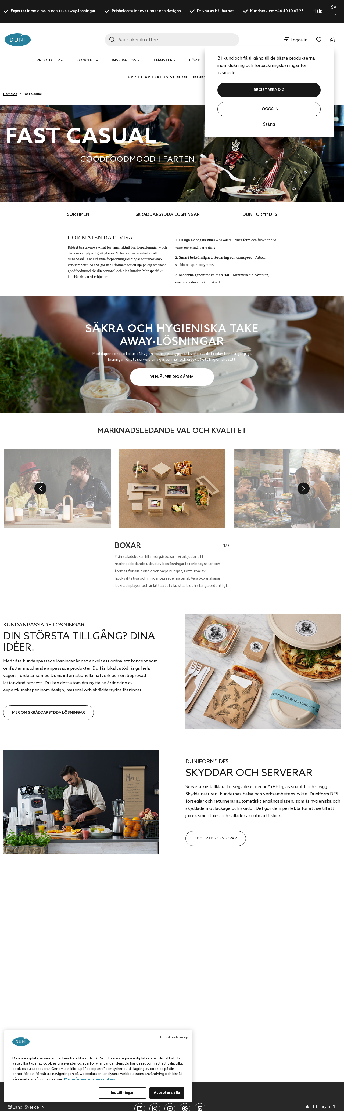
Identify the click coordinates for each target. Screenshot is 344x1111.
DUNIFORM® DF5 (260, 214)
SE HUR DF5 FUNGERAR (215, 838)
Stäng (269, 124)
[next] (304, 488)
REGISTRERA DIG (269, 90)
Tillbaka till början (317, 1106)
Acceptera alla (167, 1093)
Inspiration (124, 60)
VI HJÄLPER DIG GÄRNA (172, 377)
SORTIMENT (79, 214)
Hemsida (10, 94)
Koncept (86, 60)
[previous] (40, 488)
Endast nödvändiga (174, 1037)
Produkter (48, 60)
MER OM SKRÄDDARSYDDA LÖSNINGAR (48, 713)
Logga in (269, 109)
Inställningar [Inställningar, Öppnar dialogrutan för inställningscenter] (122, 1093)
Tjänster (163, 60)
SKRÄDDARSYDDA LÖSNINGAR (167, 214)
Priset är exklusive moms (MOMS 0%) (172, 77)
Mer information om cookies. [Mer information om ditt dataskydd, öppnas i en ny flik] (90, 1079)
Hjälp (317, 11)
